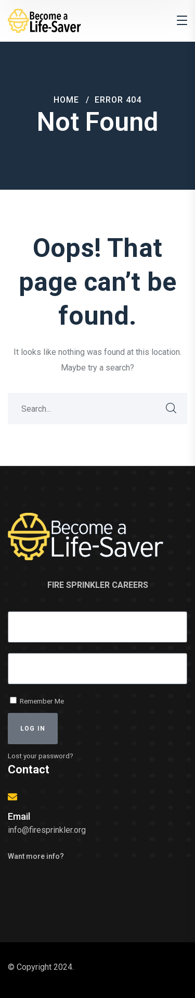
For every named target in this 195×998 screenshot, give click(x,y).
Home (66, 100)
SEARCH (172, 409)
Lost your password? (40, 755)
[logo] (47, 20)
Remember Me (37, 701)
